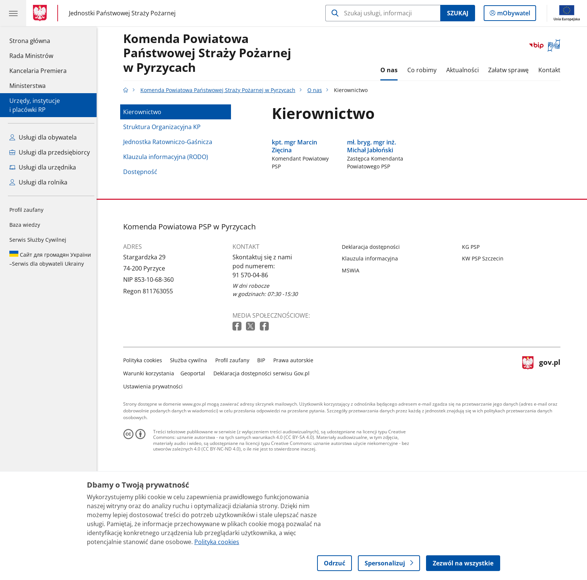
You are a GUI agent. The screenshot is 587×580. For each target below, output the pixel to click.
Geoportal (195, 436)
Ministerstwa (27, 86)
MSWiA (352, 333)
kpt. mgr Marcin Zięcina (296, 209)
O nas (391, 70)
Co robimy (423, 70)
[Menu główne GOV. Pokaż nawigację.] (13, 13)
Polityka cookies (144, 423)
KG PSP (472, 310)
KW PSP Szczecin (484, 321)
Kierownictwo (144, 112)
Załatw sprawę (510, 70)
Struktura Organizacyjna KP (164, 127)
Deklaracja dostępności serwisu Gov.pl (263, 436)
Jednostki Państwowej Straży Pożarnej (122, 13)
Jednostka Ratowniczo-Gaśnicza (169, 142)
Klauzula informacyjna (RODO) (167, 157)
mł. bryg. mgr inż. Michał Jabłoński (373, 209)
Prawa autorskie (295, 423)
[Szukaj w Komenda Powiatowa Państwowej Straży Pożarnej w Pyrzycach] (382, 13)
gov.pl (543, 434)
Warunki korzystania (150, 436)
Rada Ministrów (31, 56)
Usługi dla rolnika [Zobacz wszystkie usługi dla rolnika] (38, 182)
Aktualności (464, 70)
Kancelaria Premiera (38, 71)
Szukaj (457, 13)
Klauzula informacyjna (372, 321)
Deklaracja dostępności (373, 310)
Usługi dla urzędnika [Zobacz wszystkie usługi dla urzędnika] (42, 167)
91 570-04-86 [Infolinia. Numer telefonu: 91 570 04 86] (252, 338)
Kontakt (551, 70)
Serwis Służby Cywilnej (37, 239)
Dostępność (142, 172)
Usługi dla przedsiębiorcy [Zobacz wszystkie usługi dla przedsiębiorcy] (49, 152)
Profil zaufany (26, 209)
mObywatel (513, 14)
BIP (263, 423)
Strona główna (38, 40)
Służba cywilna (190, 423)
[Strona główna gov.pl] (41, 13)
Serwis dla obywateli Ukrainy (50, 259)
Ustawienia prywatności (155, 449)
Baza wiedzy (24, 224)
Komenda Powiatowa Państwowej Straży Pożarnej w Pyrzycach (209, 53)
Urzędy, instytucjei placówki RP (34, 105)
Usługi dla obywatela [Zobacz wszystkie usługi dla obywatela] (43, 137)
